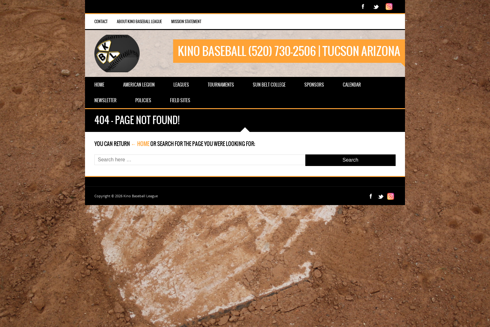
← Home (140, 144)
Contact (101, 21)
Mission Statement (186, 21)
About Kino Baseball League (139, 21)
